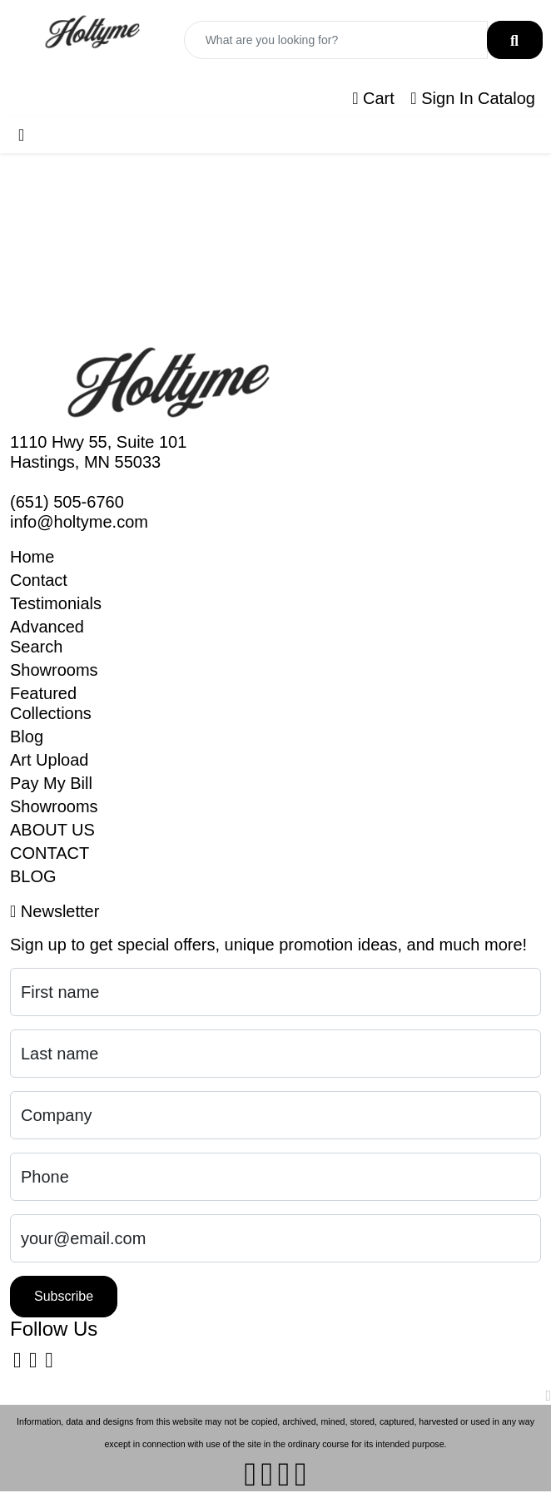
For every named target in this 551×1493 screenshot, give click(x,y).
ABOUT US (52, 830)
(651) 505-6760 (67, 502)
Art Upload (49, 760)
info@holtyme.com (79, 522)
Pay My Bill (51, 783)
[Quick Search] (336, 40)
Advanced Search (47, 637)
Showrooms (54, 670)
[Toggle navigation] (21, 134)
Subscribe (63, 1296)
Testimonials (56, 603)
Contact (38, 580)
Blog (26, 736)
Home (32, 557)
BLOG (33, 876)
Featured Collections (51, 703)
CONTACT (49, 853)
